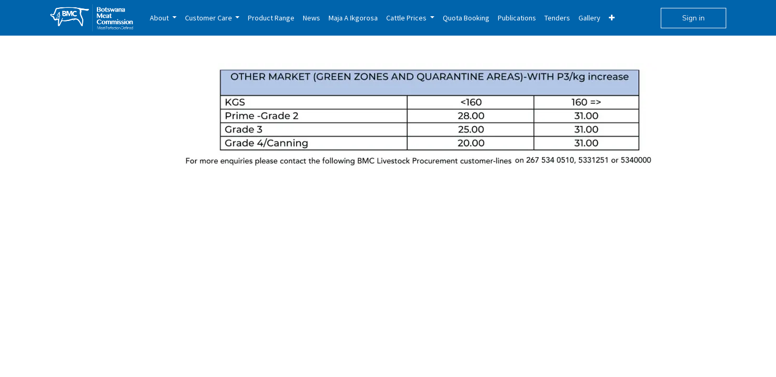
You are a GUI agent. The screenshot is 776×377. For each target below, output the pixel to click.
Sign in (693, 18)
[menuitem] (163, 18)
